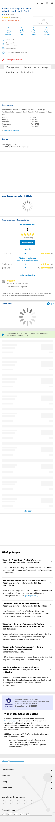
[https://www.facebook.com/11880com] (4, 815)
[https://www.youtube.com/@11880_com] (27, 815)
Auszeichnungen (41, 67)
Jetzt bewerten (27, 242)
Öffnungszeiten (12, 67)
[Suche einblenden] (37, 2)
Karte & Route (27, 72)
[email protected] (31, 596)
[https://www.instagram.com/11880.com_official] (10, 815)
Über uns (27, 67)
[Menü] (52, 2)
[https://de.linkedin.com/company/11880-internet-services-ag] (21, 815)
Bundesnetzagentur (11, 721)
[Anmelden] (42, 2)
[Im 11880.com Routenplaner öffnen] (48, 303)
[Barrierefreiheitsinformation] (47, 2)
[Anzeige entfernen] (53, 814)
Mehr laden (27, 511)
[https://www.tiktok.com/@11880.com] (16, 815)
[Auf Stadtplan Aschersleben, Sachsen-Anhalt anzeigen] (53, 303)
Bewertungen (11, 72)
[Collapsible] (51, 561)
